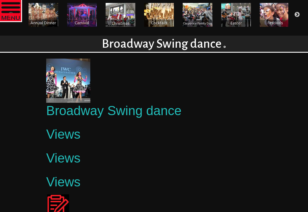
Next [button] (297, 15)
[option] (43, 15)
